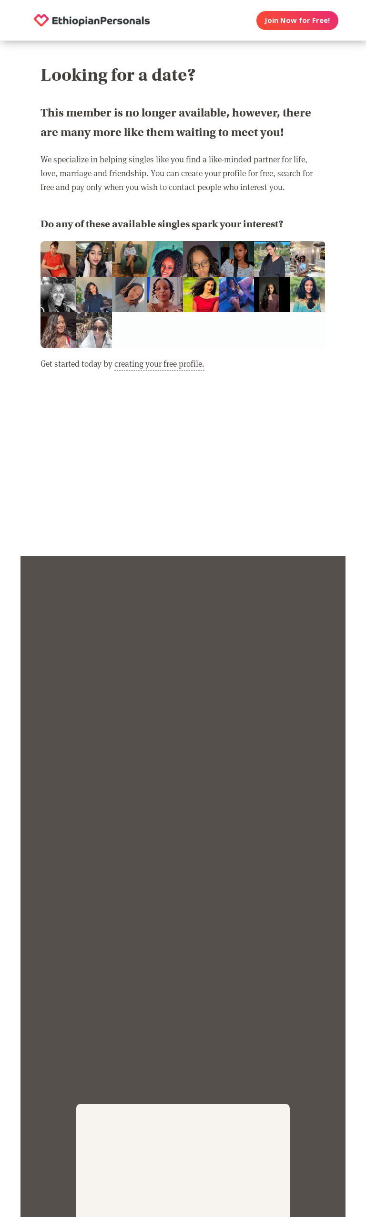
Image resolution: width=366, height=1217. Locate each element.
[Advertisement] (183, 469)
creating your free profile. (159, 363)
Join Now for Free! (297, 20)
